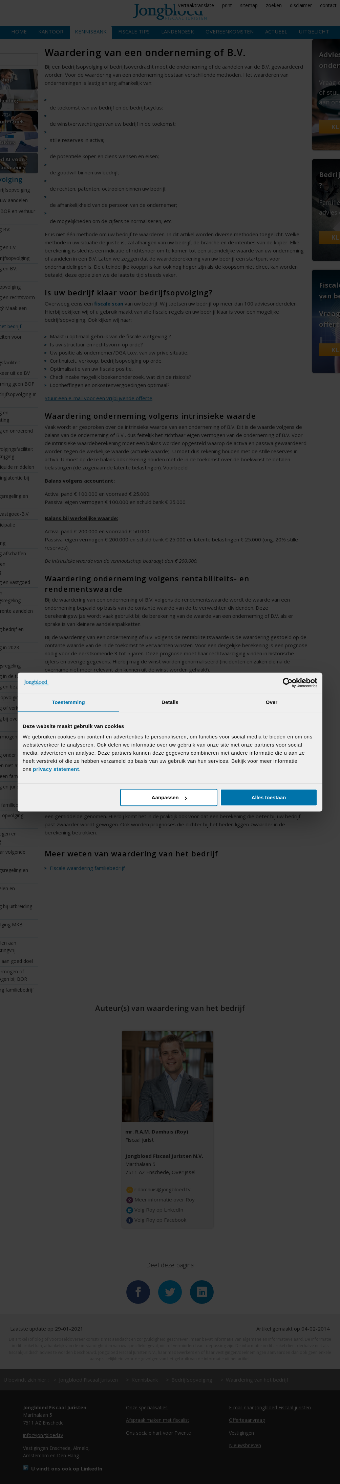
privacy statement (56, 769)
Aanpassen (169, 797)
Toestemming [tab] (68, 702)
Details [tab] (170, 702)
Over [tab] (272, 702)
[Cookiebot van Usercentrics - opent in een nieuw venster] (287, 683)
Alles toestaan (269, 797)
